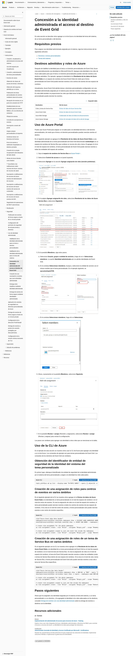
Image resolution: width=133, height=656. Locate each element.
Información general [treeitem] (11, 38)
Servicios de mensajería (53, 14)
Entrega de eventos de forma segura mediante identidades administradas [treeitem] (16, 295)
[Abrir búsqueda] (120, 2)
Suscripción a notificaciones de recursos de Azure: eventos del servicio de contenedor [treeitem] (15, 188)
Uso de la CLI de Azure (117, 26)
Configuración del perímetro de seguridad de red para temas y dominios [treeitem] (15, 226)
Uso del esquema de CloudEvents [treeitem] (12, 68)
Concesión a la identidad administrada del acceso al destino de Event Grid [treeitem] (16, 266)
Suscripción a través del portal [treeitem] (13, 127)
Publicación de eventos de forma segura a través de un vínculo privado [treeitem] (15, 217)
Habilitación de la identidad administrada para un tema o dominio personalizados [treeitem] (16, 243)
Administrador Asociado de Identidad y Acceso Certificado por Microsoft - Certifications (62, 630)
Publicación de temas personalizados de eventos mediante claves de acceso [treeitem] (14, 95)
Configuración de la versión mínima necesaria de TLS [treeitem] (15, 338)
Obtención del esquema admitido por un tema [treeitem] (13, 88)
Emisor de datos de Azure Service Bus (70, 108)
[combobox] (12, 16)
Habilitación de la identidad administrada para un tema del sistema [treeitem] (16, 254)
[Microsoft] (3, 2)
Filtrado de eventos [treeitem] (12, 116)
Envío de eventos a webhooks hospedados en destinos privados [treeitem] (14, 145)
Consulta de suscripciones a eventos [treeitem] (15, 121)
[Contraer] (23, 12)
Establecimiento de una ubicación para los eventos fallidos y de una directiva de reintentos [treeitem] (15, 110)
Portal (112, 7)
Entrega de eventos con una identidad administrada (57, 601)
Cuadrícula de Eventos (68, 14)
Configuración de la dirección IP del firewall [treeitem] (14, 321)
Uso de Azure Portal (116, 24)
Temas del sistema (44, 58)
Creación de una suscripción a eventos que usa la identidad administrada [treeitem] (16, 277)
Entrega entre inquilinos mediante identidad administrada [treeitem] (16, 286)
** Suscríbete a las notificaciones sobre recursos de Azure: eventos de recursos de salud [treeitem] (14, 167)
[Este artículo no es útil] (113, 40)
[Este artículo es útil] (111, 40)
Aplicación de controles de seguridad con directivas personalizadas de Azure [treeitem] (15, 305)
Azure (42, 14)
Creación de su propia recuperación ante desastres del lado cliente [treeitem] (15, 153)
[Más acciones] (96, 13)
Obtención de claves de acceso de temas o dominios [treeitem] (15, 82)
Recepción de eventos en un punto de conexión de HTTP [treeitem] (15, 102)
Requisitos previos (116, 17)
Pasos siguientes (116, 28)
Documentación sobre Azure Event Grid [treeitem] (12, 21)
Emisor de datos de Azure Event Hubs (70, 112)
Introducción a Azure (123, 7)
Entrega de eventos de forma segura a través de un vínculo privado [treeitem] (15, 315)
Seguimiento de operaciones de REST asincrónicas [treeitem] (15, 204)
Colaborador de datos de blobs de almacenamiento (74, 115)
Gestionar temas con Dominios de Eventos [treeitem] (13, 138)
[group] (66, 483)
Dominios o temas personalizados (49, 56)
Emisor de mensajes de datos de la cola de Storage (74, 119)
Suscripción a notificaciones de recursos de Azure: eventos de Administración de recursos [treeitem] (15, 177)
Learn (36, 14)
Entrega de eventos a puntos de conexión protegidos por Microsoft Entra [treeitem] (14, 329)
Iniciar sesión (127, 2)
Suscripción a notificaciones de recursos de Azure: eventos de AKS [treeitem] (15, 197)
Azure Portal (75, 153)
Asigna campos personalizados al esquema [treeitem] (14, 132)
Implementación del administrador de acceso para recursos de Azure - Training (59, 621)
